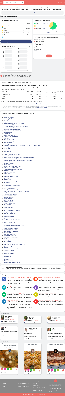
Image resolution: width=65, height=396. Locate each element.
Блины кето (7, 173)
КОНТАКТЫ (43, 387)
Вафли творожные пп (9, 135)
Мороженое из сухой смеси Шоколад (14, 123)
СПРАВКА (35, 383)
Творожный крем (8, 161)
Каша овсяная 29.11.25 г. (10, 222)
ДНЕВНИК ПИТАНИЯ (7, 381)
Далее (49, 56)
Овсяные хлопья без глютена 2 (12, 219)
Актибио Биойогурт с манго (11, 192)
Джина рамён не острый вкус (11, 226)
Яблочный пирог (8, 170)
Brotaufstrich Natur (9, 139)
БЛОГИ (4, 386)
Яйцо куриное (7, 204)
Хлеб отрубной (8, 119)
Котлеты (6, 209)
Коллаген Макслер (9, 175)
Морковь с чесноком (9, 213)
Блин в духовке (8, 144)
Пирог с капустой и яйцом (11, 237)
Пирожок (6, 120)
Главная (3, 7)
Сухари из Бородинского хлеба (12, 210)
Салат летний (7, 256)
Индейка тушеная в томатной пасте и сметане (16, 126)
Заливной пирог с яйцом (10, 229)
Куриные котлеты (8, 218)
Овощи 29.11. (7, 150)
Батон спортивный (9, 206)
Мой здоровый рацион (33, 13)
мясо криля (7, 138)
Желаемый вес (37, 49)
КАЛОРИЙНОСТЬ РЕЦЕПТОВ (23, 386)
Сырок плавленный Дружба (11, 231)
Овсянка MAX (7, 148)
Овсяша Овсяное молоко (10, 194)
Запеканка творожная (9, 234)
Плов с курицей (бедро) (10, 188)
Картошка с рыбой (9, 187)
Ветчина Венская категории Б (11, 181)
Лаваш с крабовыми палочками (12, 130)
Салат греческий (8, 207)
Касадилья (6, 238)
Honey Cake (7, 133)
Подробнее (39, 104)
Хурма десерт (7, 232)
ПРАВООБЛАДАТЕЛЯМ (37, 381)
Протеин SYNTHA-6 (9, 201)
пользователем (15, 13)
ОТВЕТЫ (19, 388)
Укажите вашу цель (39, 39)
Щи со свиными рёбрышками (12, 185)
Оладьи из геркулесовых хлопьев (13, 184)
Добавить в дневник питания (16, 42)
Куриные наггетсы (8, 179)
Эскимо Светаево (8, 116)
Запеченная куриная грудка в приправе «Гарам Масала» (19, 157)
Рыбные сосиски (8, 142)
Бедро (5, 122)
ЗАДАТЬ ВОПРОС (36, 387)
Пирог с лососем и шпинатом (11, 153)
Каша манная (7, 151)
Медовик (6, 247)
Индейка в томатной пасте (11, 136)
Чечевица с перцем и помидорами (13, 169)
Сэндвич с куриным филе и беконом (13, 166)
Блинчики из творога (9, 200)
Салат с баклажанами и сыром (12, 262)
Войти (61, 2)
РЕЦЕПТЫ (4, 383)
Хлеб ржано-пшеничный (10, 195)
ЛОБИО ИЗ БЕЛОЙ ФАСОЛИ (11, 176)
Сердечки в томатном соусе (11, 221)
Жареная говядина (9, 197)
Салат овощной (8, 132)
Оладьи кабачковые (9, 250)
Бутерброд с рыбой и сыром (11, 124)
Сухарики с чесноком (9, 203)
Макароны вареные (9, 253)
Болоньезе (6, 252)
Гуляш (5, 257)
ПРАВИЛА (41, 390)
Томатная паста (8, 198)
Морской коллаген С (9, 172)
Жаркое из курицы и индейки (12, 129)
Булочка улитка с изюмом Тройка (13, 178)
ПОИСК (19, 381)
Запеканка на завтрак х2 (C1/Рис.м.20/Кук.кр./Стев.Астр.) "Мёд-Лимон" (22, 145)
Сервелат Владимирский (10, 158)
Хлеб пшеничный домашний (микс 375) (14, 244)
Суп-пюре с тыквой (9, 127)
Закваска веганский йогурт (11, 255)
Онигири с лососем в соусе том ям (13, 223)
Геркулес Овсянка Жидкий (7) (11, 249)
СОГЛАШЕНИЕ (36, 390)
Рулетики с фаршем (9, 117)
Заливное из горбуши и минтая (12, 141)
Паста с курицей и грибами (11, 240)
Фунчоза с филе (8, 243)
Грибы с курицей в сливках (11, 246)
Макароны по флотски (10, 212)
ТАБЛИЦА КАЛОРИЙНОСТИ (23, 383)
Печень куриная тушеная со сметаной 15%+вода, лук (18, 160)
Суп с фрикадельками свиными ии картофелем (16, 191)
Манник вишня (8, 259)
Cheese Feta (7, 164)
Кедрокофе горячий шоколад (12, 156)
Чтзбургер (6, 147)
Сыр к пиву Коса (8, 182)
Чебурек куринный (9, 216)
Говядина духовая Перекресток (43, 7)
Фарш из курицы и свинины (11, 167)
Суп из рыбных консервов (11, 228)
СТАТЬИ (4, 388)
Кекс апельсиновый (9, 163)
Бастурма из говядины (10, 235)
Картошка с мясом (8, 215)
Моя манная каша (8, 260)
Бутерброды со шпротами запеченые (14, 225)
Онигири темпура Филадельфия (12, 154)
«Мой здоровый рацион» (41, 107)
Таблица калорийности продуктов (13, 7)
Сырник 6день (7, 241)
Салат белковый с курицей (11, 190)
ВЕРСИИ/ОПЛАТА (36, 385)
